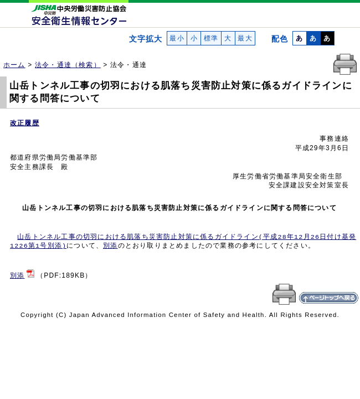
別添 (110, 246)
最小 (177, 38)
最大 (245, 38)
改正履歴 (24, 123)
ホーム (14, 65)
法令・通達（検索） (68, 65)
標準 (210, 38)
